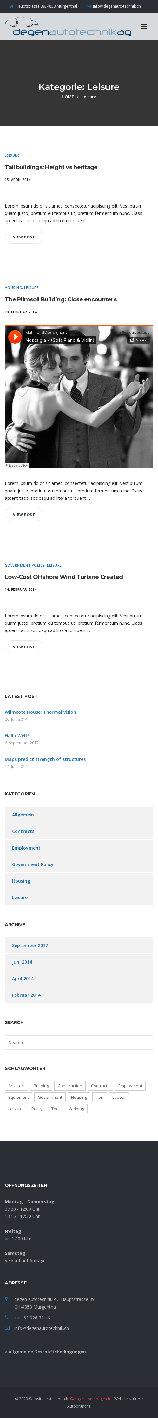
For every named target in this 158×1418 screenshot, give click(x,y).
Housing (13, 287)
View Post (24, 237)
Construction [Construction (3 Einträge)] (70, 1086)
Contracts (23, 831)
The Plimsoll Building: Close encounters (60, 299)
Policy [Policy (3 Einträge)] (37, 1109)
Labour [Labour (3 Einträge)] (119, 1097)
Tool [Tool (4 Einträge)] (55, 1109)
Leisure (12, 155)
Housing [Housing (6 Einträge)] (79, 1097)
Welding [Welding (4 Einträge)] (76, 1109)
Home (68, 97)
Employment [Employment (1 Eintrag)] (130, 1086)
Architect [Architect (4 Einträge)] (16, 1086)
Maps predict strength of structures (45, 759)
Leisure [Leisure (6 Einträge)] (15, 1109)
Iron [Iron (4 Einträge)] (99, 1097)
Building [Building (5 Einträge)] (41, 1086)
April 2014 (23, 978)
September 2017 (30, 945)
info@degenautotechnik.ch (41, 1328)
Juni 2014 (22, 962)
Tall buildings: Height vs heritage (51, 167)
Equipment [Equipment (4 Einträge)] (18, 1097)
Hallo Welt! (17, 736)
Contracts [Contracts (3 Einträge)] (100, 1086)
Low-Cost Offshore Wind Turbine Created (64, 577)
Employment (26, 848)
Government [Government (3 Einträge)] (50, 1097)
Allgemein (23, 815)
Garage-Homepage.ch (90, 1398)
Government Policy (25, 565)
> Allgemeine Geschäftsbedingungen (45, 1352)
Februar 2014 (26, 995)
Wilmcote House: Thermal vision (40, 712)
